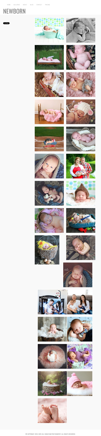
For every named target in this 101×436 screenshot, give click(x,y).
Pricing (47, 5)
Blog (31, 5)
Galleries (17, 5)
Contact (39, 5)
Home (9, 5)
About (25, 5)
